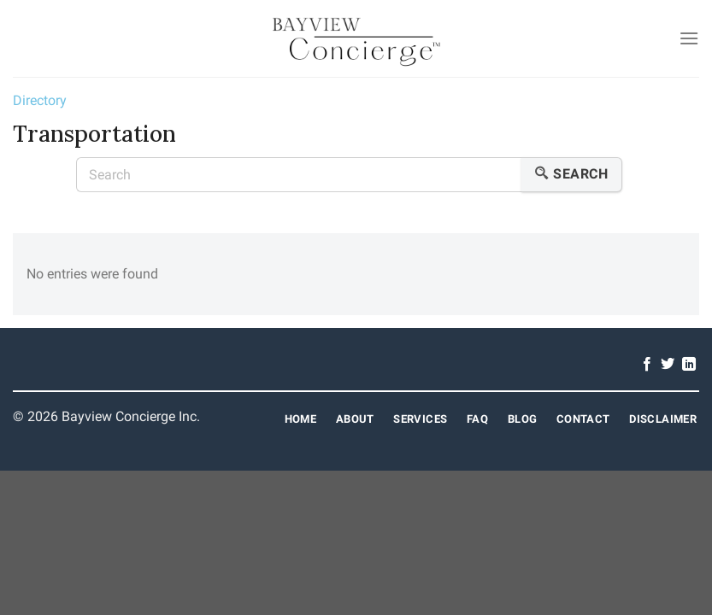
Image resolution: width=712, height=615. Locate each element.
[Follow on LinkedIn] (689, 364)
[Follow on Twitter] (667, 364)
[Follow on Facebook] (647, 364)
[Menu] (689, 38)
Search (571, 174)
